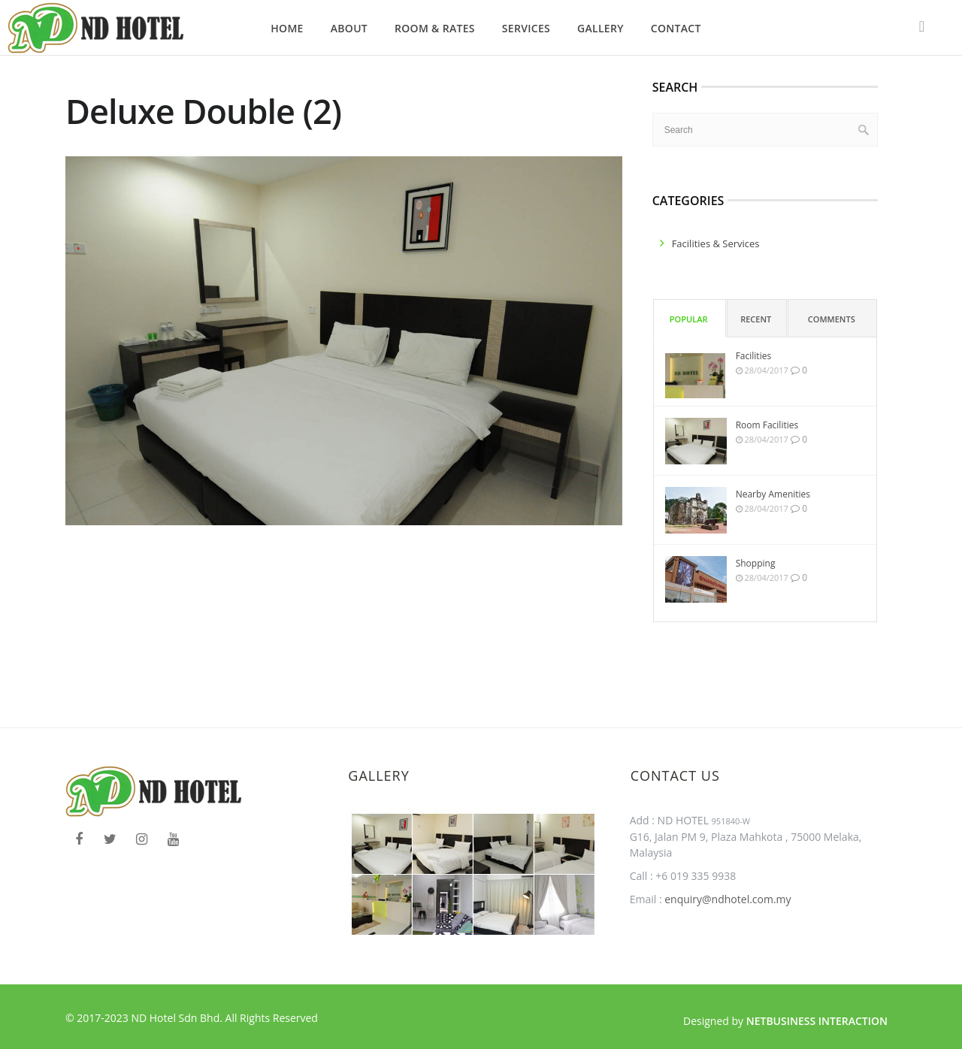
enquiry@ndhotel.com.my (726, 899)
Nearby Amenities (773, 494)
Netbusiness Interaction (817, 1021)
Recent (755, 319)
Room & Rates (435, 28)
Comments (831, 319)
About (349, 28)
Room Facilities (767, 425)
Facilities (753, 355)
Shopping (756, 563)
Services (526, 28)
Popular (689, 319)
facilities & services (716, 243)
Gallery (600, 28)
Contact (676, 28)
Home (287, 28)
